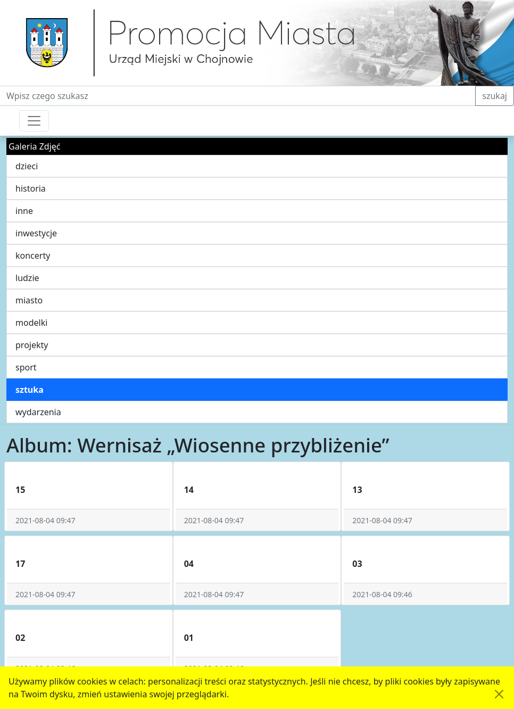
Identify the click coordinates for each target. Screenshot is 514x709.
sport (26, 367)
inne (24, 211)
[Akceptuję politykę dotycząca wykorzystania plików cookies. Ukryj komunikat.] (499, 694)
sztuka (29, 389)
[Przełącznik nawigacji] (34, 120)
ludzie (27, 278)
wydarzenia (38, 412)
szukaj (494, 96)
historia (30, 188)
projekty (31, 345)
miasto (29, 300)
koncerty (32, 255)
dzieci (26, 166)
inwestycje (36, 233)
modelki (31, 322)
